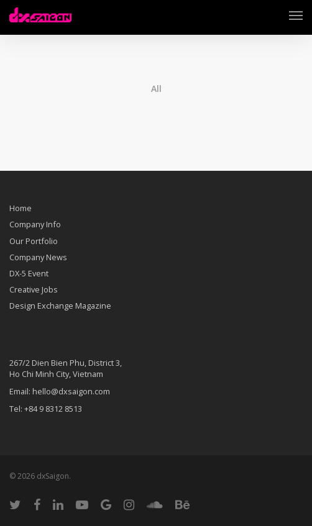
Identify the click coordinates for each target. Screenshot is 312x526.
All (156, 88)
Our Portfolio (33, 241)
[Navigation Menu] (296, 15)
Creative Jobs (33, 289)
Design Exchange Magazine (60, 305)
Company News (38, 257)
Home (20, 209)
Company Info (35, 224)
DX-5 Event (28, 273)
